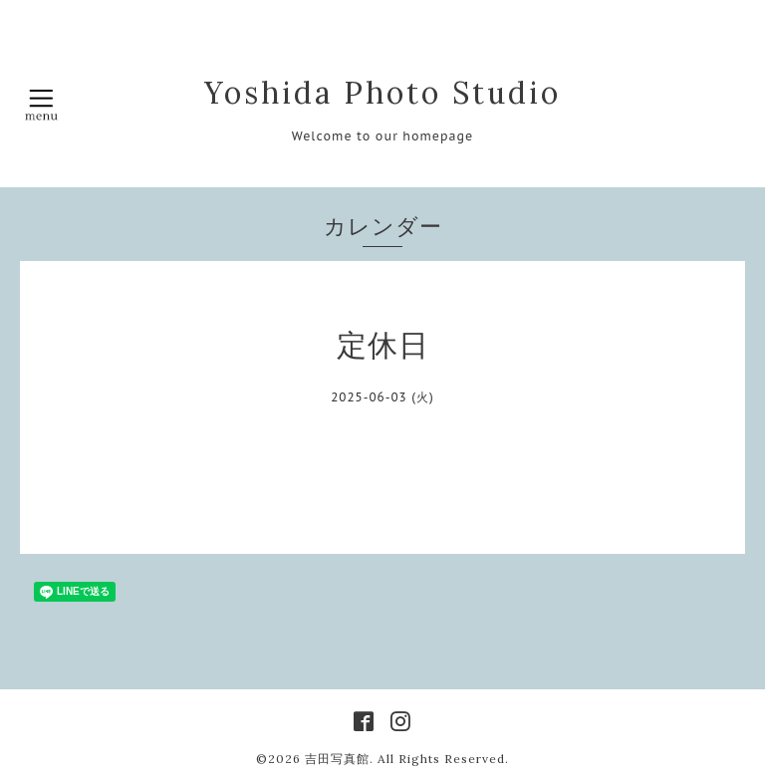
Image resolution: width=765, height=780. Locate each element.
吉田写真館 (337, 758)
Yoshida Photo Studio (382, 93)
